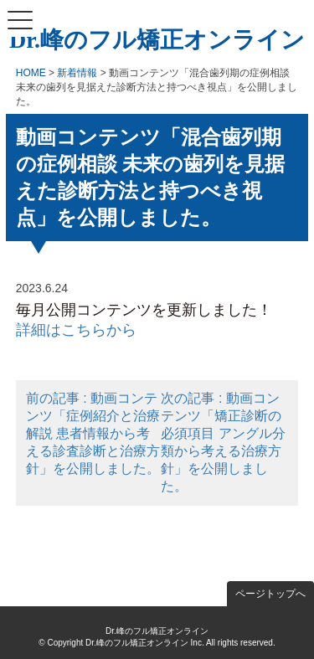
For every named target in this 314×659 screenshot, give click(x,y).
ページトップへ (270, 594)
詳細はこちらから (76, 330)
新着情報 (77, 73)
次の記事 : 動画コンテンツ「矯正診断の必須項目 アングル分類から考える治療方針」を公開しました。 (223, 442)
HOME (31, 73)
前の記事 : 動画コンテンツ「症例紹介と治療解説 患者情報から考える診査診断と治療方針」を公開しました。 (93, 433)
